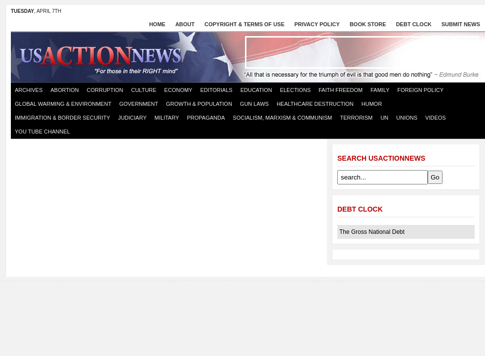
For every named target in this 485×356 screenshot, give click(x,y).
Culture (143, 90)
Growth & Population (199, 104)
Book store (368, 24)
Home (157, 24)
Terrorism (356, 118)
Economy (178, 90)
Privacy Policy (317, 24)
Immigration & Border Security (62, 118)
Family (379, 90)
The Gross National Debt (371, 231)
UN (384, 118)
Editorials (216, 90)
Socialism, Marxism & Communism (282, 118)
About (185, 24)
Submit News (461, 24)
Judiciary (132, 118)
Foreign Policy (421, 90)
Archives (28, 90)
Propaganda (206, 118)
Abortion (64, 90)
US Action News (104, 56)
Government (138, 104)
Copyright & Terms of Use (244, 24)
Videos (435, 118)
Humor (372, 104)
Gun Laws (254, 104)
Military (167, 118)
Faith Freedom (341, 90)
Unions (406, 118)
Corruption (105, 90)
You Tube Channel (42, 131)
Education (256, 90)
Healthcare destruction (315, 104)
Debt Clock (414, 24)
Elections (295, 90)
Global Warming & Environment (63, 104)
